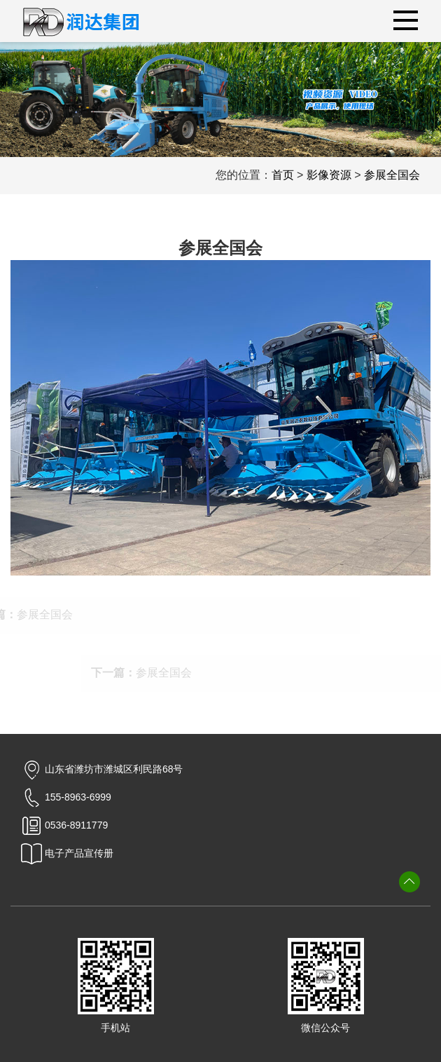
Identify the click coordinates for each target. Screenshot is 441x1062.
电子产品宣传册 (67, 853)
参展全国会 (392, 175)
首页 (283, 175)
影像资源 (329, 175)
